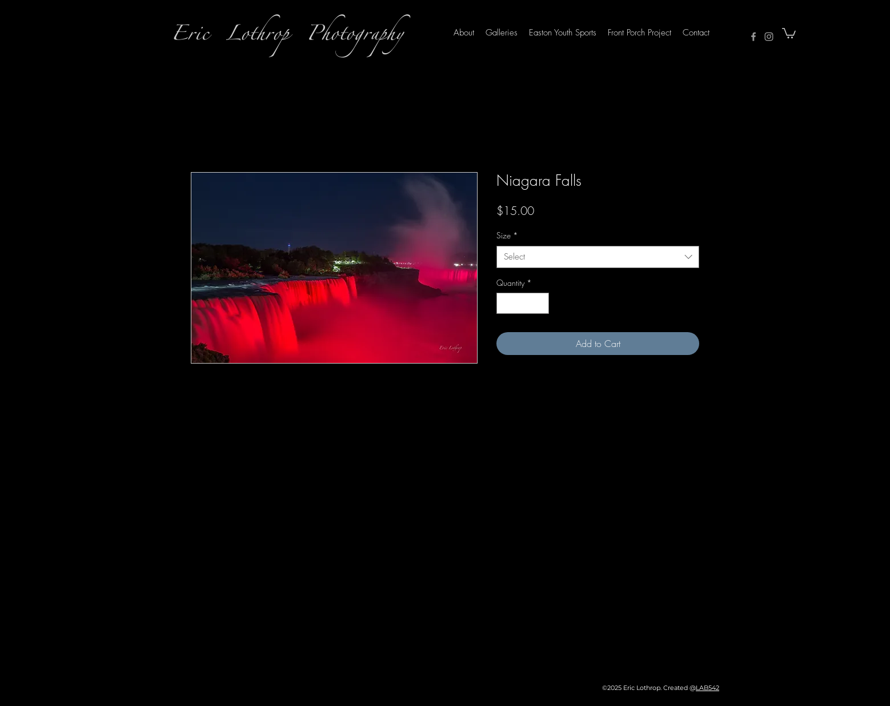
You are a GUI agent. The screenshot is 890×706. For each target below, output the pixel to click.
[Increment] (540, 303)
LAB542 (707, 688)
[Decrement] (505, 303)
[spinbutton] (522, 303)
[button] (789, 32)
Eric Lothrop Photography (287, 37)
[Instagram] (769, 36)
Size (507, 235)
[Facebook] (753, 36)
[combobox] (597, 257)
